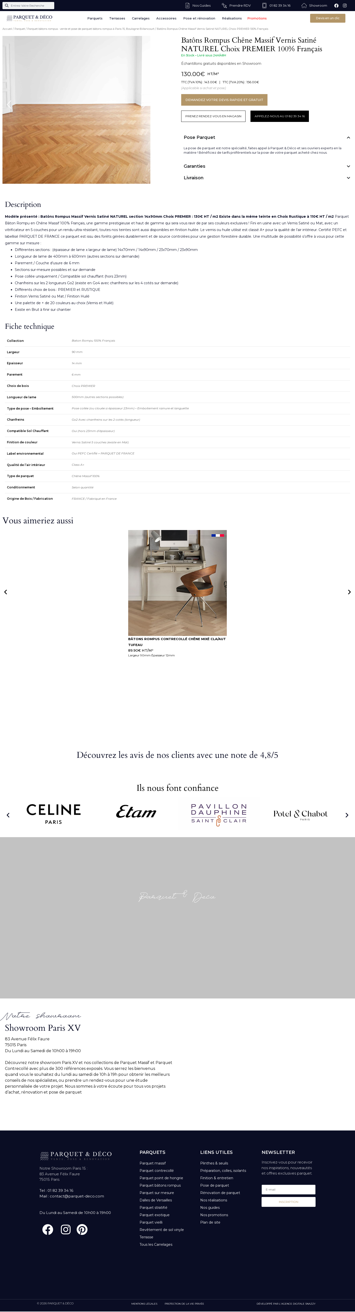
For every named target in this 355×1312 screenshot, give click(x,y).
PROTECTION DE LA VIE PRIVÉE (184, 1304)
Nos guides (210, 1207)
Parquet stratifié (153, 1207)
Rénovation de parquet (220, 1193)
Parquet (20, 29)
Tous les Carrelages (156, 1244)
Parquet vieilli (151, 1222)
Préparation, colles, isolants (223, 1170)
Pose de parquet (214, 1185)
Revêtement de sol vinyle (162, 1230)
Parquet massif (153, 1163)
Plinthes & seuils (214, 1163)
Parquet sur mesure (157, 1193)
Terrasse (146, 1237)
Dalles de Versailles (156, 1200)
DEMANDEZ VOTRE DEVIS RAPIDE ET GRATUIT (225, 100)
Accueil (7, 29)
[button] (5, 592)
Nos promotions (214, 1215)
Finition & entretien (216, 1178)
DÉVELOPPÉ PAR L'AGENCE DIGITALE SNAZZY (286, 1304)
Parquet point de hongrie (161, 1178)
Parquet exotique (155, 1215)
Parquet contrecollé (157, 1170)
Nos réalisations (213, 1200)
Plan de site (210, 1222)
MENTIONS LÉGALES (144, 1304)
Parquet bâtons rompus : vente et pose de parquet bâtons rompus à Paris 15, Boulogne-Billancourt (90, 29)
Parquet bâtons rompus (160, 1185)
